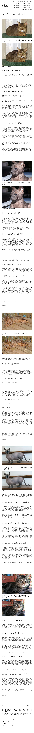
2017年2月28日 (4, 439)
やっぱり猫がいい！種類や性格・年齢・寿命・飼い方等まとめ (5, 5)
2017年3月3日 (4, 305)
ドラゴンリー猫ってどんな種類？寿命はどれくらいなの (17, 596)
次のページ (29, 705)
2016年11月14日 (4, 695)
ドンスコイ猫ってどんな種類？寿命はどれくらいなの (17, 183)
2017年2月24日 (4, 568)
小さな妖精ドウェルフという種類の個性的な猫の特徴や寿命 (17, 468)
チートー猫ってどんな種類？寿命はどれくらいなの (17, 333)
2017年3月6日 (4, 154)
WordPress (30, 730)
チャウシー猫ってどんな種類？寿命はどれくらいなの (17, 40)
